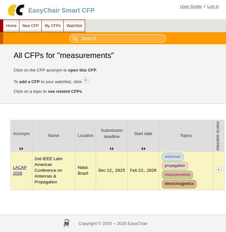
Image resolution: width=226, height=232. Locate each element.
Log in (213, 6)
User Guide (191, 6)
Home (11, 26)
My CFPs (52, 26)
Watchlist (74, 26)
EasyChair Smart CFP (61, 10)
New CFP (30, 26)
